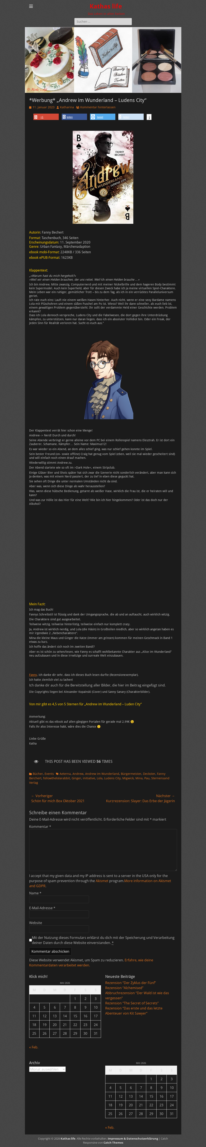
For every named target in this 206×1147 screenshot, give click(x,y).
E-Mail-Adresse (42, 908)
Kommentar (40, 826)
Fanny (33, 675)
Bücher (38, 774)
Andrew (77, 774)
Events (49, 774)
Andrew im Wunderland (102, 774)
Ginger (76, 778)
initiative (89, 778)
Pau (147, 778)
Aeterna (65, 774)
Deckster (149, 774)
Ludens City (112, 778)
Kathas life (106, 6)
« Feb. (33, 1047)
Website (35, 922)
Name (35, 893)
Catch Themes (113, 1142)
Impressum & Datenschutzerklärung (133, 1138)
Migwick (128, 778)
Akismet (102, 880)
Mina (139, 778)
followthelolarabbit (56, 778)
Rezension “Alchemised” (124, 988)
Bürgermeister (131, 774)
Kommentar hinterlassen (98, 107)
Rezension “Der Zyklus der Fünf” (130, 982)
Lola (99, 778)
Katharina (67, 107)
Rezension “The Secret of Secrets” (132, 1003)
